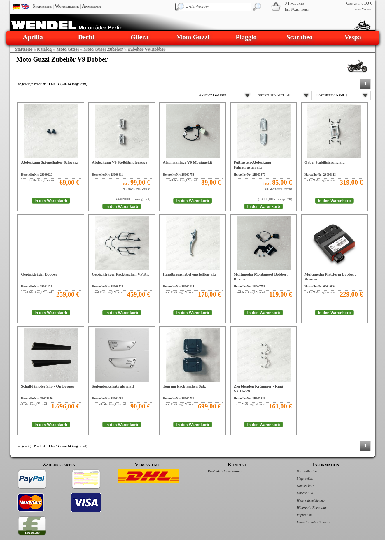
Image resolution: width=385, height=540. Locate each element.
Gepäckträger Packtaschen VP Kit (120, 274)
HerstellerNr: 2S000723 (107, 286)
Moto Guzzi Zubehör (103, 49)
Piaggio (246, 37)
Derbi (86, 37)
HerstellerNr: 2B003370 (37, 398)
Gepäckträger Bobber (39, 274)
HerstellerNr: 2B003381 (249, 398)
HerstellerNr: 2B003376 (249, 174)
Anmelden (91, 5)
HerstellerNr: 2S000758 (178, 174)
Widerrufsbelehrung (304, 500)
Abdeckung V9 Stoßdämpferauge (119, 162)
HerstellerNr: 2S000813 (320, 174)
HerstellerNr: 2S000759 (249, 286)
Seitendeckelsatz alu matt (113, 386)
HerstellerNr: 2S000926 (36, 174)
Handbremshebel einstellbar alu (189, 274)
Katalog (44, 49)
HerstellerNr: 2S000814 (178, 286)
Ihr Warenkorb (297, 9)
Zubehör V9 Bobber (146, 49)
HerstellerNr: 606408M (319, 286)
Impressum (298, 515)
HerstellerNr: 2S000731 (178, 398)
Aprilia (33, 37)
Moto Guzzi (192, 37)
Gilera (139, 37)
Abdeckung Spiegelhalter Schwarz (49, 162)
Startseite (42, 5)
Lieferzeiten (298, 478)
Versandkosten (300, 471)
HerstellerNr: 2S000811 (107, 174)
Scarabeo (299, 37)
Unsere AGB (299, 493)
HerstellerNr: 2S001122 (36, 286)
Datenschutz (299, 486)
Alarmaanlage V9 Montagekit (187, 162)
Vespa (352, 37)
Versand (367, 8)
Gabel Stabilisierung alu (324, 162)
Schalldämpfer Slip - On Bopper (47, 386)
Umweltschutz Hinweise (307, 522)
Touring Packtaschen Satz (184, 386)
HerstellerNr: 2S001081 (107, 398)
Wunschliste (67, 5)
